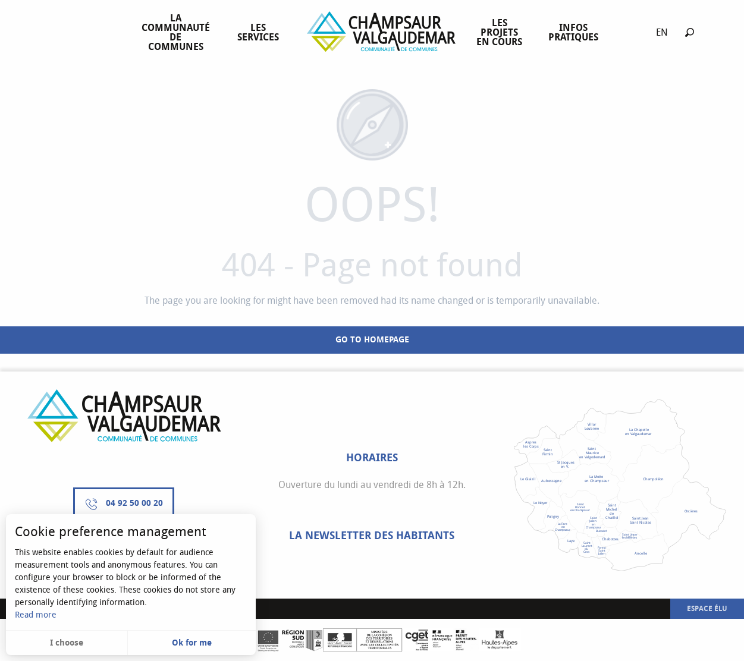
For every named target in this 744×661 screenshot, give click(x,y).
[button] (690, 32)
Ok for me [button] (192, 643)
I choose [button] (66, 643)
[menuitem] (178, 32)
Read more (35, 615)
